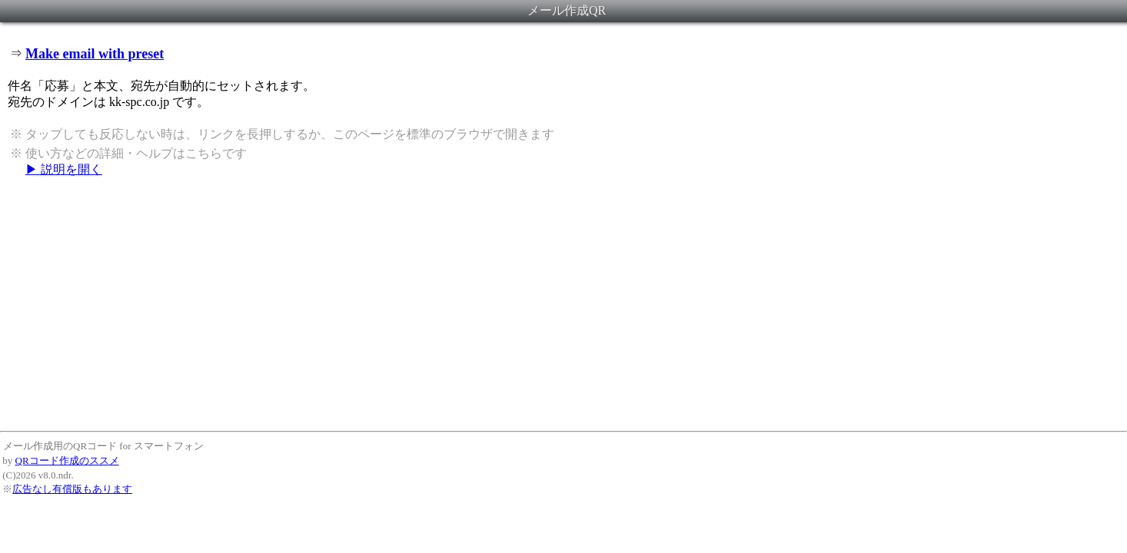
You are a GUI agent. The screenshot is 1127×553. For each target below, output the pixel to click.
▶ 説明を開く (63, 169)
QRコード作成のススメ (67, 460)
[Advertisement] (563, 303)
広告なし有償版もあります (72, 489)
